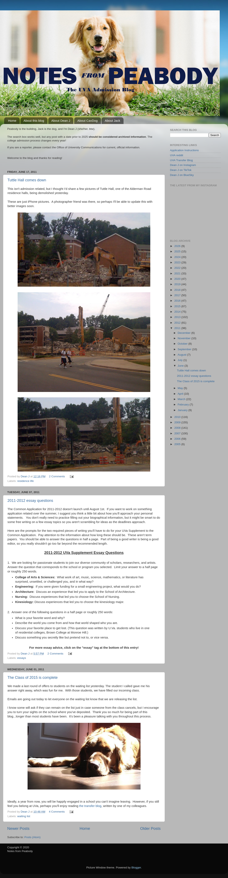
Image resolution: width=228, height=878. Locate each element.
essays (21, 657)
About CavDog (87, 120)
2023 (177, 262)
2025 (177, 251)
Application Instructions (184, 150)
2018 (177, 289)
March (182, 399)
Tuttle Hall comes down (26, 180)
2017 (177, 295)
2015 (177, 306)
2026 (177, 246)
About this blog (34, 120)
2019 (177, 284)
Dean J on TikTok (181, 170)
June (181, 365)
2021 (177, 273)
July (180, 360)
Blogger (136, 867)
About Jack (112, 120)
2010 (177, 417)
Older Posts (150, 828)
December (184, 332)
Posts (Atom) (32, 837)
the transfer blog (90, 806)
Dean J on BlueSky (182, 175)
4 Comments (57, 811)
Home (12, 120)
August (182, 354)
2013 (177, 317)
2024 (177, 257)
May (181, 388)
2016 (177, 300)
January (183, 410)
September (185, 349)
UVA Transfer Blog (181, 160)
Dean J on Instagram (183, 165)
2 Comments (57, 476)
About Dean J (60, 120)
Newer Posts (18, 828)
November (184, 338)
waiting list (23, 816)
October (183, 343)
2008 (177, 427)
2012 (177, 322)
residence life (25, 481)
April (181, 393)
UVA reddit (176, 155)
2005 (177, 444)
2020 (177, 278)
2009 (177, 422)
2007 (177, 433)
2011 (177, 328)
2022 (177, 267)
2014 (177, 311)
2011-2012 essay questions (30, 501)
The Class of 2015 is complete (32, 677)
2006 (177, 438)
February (184, 404)
